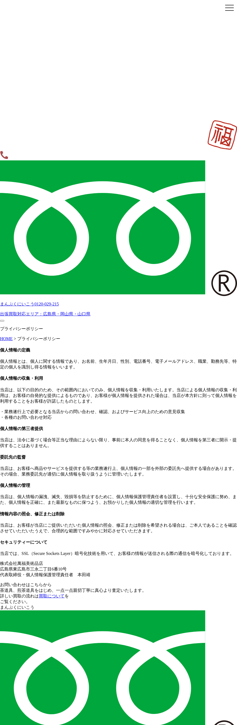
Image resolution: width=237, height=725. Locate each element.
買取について (52, 596)
